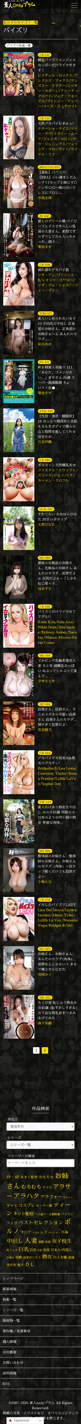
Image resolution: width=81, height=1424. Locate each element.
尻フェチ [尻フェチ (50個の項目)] (12, 1250)
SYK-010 (46, 411)
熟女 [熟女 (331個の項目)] (47, 1256)
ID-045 (44, 216)
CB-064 (45, 753)
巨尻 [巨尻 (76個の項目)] (33, 1250)
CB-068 (45, 606)
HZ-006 (45, 851)
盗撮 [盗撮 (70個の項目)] (71, 1257)
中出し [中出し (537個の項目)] (14, 1241)
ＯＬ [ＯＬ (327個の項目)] (30, 1264)
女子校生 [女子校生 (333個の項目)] (62, 1241)
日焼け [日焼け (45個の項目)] (10, 1257)
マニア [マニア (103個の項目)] (25, 1232)
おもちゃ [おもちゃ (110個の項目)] (46, 1176)
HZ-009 (45, 558)
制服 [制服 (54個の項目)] (41, 1242)
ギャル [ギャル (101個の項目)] (11, 1205)
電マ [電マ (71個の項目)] (20, 1265)
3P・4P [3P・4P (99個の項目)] (12, 1176)
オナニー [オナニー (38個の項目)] (68, 1197)
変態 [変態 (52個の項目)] (48, 1242)
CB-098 (45, 265)
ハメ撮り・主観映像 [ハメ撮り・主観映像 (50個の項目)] (47, 1214)
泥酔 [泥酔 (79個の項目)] (18, 1257)
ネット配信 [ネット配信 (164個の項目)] (23, 1213)
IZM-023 (46, 313)
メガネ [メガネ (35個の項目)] (35, 1232)
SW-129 (45, 802)
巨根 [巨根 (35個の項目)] (39, 1250)
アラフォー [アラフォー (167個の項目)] (51, 1197)
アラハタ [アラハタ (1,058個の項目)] (26, 1195)
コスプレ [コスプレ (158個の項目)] (27, 1205)
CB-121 (45, 55)
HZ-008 (45, 704)
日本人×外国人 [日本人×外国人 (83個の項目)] (61, 1249)
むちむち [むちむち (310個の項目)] (31, 1186)
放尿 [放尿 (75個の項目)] (46, 1250)
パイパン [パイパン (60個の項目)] (67, 1214)
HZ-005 (45, 949)
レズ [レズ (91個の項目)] (43, 1232)
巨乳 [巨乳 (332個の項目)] (24, 1249)
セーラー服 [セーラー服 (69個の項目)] (44, 1205)
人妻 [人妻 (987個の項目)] (30, 1240)
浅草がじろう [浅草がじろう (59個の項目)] (32, 1257)
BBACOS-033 (50, 167)
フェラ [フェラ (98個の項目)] (11, 1222)
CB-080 (45, 460)
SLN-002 (46, 509)
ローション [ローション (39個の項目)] (54, 1232)
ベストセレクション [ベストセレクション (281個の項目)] (41, 1222)
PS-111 (44, 362)
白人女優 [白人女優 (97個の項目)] (60, 1257)
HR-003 (45, 997)
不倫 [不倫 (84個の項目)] (64, 1232)
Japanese (18, 1420)
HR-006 (45, 655)
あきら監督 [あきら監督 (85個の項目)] (29, 1177)
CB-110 (45, 118)
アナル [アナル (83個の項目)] (47, 1187)
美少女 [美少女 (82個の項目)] (11, 1264)
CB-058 (45, 900)
